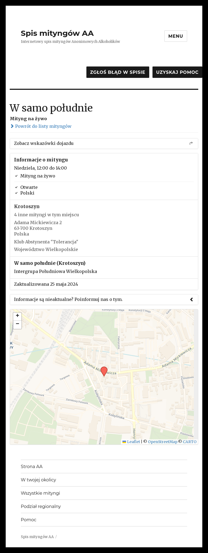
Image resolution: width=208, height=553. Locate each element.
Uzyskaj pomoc (177, 72)
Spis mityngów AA (57, 33)
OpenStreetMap (162, 442)
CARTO (190, 442)
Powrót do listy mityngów (41, 126)
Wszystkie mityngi (40, 493)
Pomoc (28, 519)
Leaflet (131, 442)
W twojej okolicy (38, 479)
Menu (175, 36)
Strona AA (32, 466)
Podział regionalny (41, 506)
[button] (102, 368)
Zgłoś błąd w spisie (117, 72)
